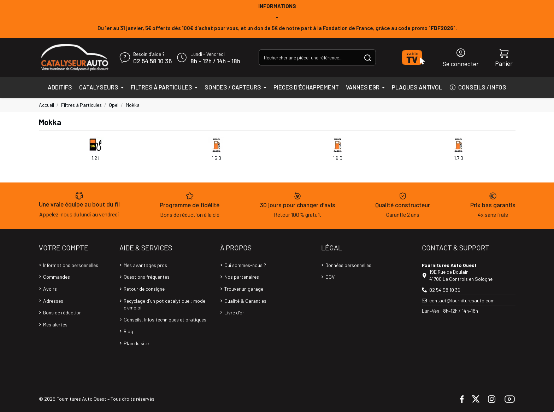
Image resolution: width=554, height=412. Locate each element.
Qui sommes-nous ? (245, 265)
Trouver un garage (243, 289)
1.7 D (458, 158)
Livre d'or (234, 312)
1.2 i (95, 158)
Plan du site (136, 343)
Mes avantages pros (145, 265)
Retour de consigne (144, 289)
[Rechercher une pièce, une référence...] (367, 57)
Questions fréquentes (147, 277)
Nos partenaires (241, 277)
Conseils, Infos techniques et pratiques (165, 320)
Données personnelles (348, 265)
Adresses (53, 301)
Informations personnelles (70, 265)
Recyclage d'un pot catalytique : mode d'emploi (164, 304)
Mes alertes (55, 324)
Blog (128, 331)
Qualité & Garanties (245, 301)
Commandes (56, 277)
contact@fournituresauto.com (462, 300)
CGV (330, 277)
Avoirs (50, 289)
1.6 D (337, 158)
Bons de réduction (62, 312)
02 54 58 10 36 (152, 61)
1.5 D (216, 158)
